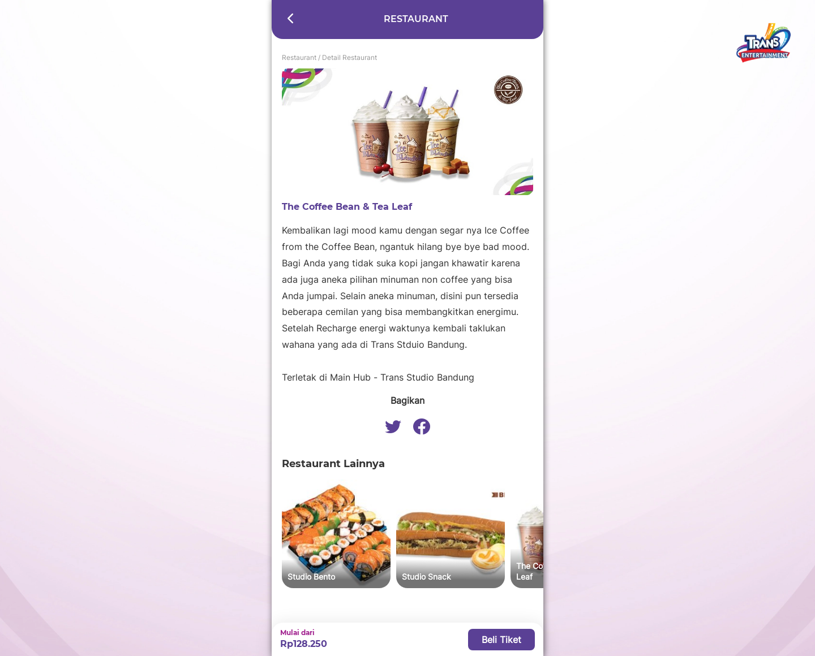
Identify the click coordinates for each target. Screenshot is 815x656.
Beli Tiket (501, 639)
